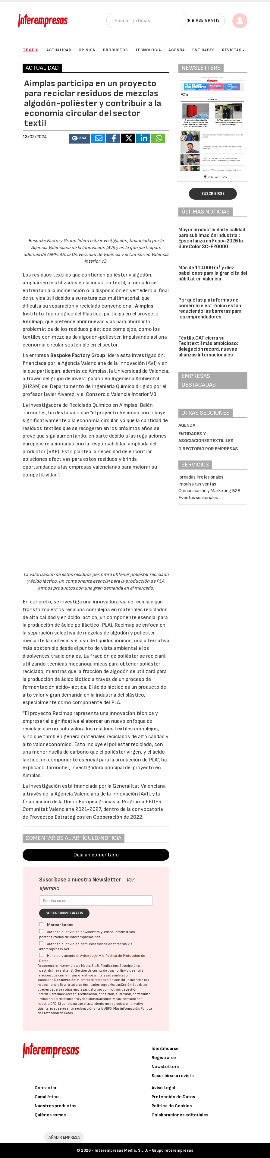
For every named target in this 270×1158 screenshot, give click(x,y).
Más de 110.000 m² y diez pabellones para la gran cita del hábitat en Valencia (212, 273)
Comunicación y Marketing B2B (209, 491)
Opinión (87, 50)
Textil (30, 49)
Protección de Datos (173, 1097)
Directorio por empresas (208, 449)
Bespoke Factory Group (77, 355)
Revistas (233, 50)
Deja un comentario (96, 855)
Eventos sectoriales (198, 498)
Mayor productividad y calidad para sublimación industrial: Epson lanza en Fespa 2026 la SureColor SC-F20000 (211, 238)
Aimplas (144, 306)
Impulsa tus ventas (197, 484)
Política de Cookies (172, 1106)
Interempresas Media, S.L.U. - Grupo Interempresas (144, 1150)
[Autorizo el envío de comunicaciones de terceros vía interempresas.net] (41, 943)
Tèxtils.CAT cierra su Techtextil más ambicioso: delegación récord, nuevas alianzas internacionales (208, 346)
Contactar (46, 1088)
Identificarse (165, 1049)
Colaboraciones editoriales (180, 1115)
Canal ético (47, 1097)
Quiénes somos (50, 1115)
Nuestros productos (55, 1106)
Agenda (176, 50)
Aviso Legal (89, 956)
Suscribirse (212, 193)
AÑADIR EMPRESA (64, 1137)
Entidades (203, 50)
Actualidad (58, 50)
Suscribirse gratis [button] (198, 20)
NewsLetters (165, 1067)
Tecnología (148, 50)
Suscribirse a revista (173, 1076)
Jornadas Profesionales (200, 477)
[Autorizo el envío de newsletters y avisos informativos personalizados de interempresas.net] (41, 931)
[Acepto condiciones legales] (41, 955)
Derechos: (57, 994)
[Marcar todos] (41, 924)
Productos (115, 50)
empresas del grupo (87, 990)
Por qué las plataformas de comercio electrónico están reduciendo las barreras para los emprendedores (210, 308)
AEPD (108, 1009)
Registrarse (164, 1058)
